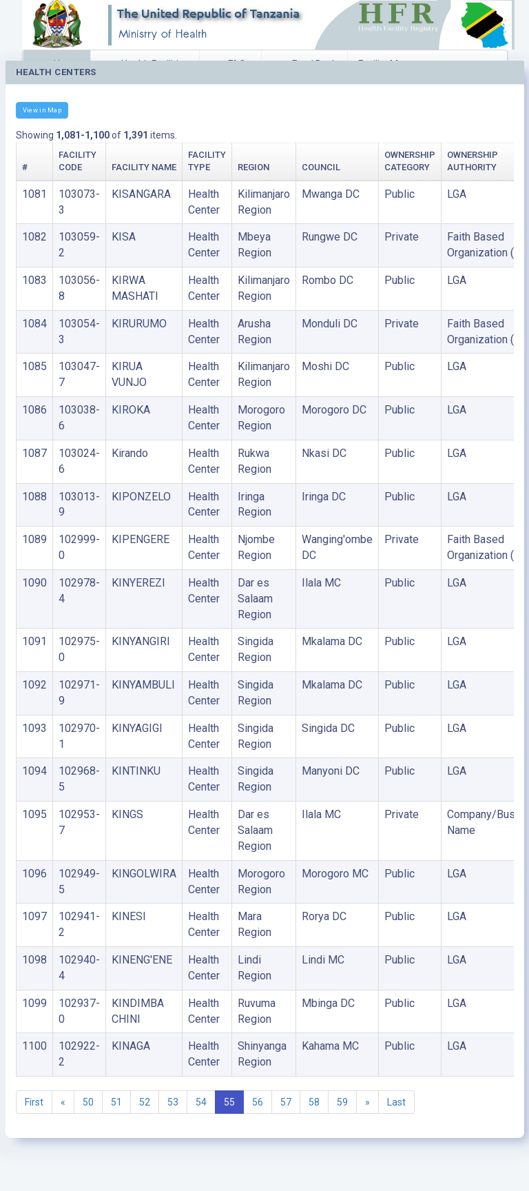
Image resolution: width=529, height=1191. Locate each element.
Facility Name (144, 167)
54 (201, 1102)
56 (257, 1102)
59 (342, 1102)
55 (229, 1102)
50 (88, 1102)
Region (253, 167)
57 (285, 1102)
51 (116, 1102)
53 (172, 1102)
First (34, 1102)
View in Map (42, 110)
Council (321, 167)
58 (314, 1102)
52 (144, 1102)
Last (396, 1102)
